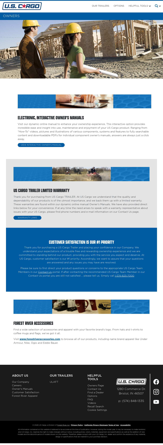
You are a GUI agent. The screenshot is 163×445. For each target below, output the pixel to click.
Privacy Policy (77, 425)
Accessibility (125, 425)
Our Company (20, 382)
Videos (92, 403)
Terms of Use (113, 425)
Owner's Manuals (22, 389)
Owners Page (96, 385)
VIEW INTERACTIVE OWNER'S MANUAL (41, 145)
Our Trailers (100, 6)
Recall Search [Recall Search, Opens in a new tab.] (96, 406)
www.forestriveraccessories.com (40, 339)
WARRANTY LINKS (27, 218)
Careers (17, 385)
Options (119, 6)
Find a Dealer (96, 392)
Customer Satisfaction (25, 392)
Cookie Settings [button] (97, 410)
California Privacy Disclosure (96, 425)
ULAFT (54, 382)
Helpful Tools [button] (138, 6)
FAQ (90, 399)
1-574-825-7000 (124, 278)
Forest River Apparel (25, 396)
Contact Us (45, 274)
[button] (157, 6)
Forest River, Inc (63, 425)
